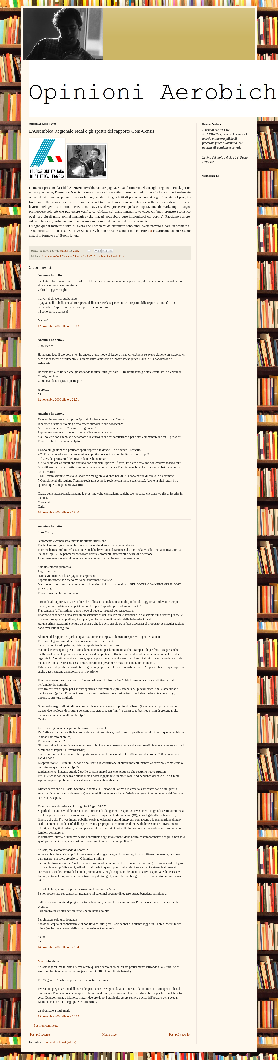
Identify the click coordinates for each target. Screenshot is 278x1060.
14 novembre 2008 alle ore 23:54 (58, 947)
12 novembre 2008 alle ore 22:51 (58, 399)
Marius (43, 961)
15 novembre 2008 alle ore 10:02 (58, 1016)
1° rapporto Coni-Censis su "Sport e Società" (67, 256)
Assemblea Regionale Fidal (109, 256)
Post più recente (40, 1034)
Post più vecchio (179, 1034)
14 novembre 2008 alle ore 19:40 (58, 512)
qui (150, 230)
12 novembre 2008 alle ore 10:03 (58, 326)
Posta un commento (46, 1025)
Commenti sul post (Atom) (59, 1042)
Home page (109, 1034)
